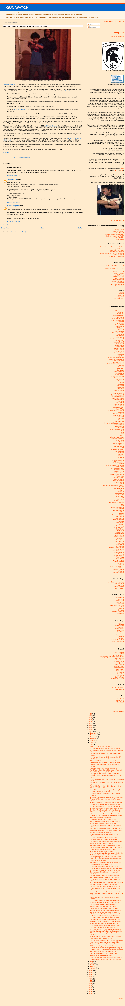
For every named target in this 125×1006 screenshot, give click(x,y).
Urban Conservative (117, 551)
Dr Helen (121, 381)
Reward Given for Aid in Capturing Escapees (103, 768)
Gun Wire (121, 418)
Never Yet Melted (118, 482)
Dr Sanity (121, 382)
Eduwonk (121, 585)
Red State (121, 512)
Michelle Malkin (119, 471)
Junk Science (119, 445)
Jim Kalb (121, 441)
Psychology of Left (118, 281)
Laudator (121, 454)
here (122, 168)
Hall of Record (119, 421)
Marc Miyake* (119, 588)
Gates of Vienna (119, 404)
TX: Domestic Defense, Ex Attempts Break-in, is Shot (106, 812)
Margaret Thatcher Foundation (114, 465)
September (93, 739)
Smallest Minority (118, 537)
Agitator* (121, 312)
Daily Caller (120, 368)
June (92, 744)
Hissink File (120, 632)
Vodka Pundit (120, 558)
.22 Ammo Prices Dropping (98, 860)
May (91, 961)
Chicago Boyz (119, 600)
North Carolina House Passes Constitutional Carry (105, 942)
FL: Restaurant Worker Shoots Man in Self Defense (105, 959)
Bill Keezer (120, 328)
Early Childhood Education (115, 582)
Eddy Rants (120, 389)
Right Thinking (119, 518)
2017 (90, 731)
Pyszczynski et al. (118, 298)
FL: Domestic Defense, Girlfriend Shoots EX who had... (106, 802)
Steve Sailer (120, 540)
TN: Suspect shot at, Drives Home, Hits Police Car (105, 814)
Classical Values (119, 348)
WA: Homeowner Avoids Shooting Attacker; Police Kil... (106, 853)
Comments (92, 27)
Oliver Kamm (120, 671)
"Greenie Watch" (119, 237)
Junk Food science (118, 443)
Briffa (122, 653)
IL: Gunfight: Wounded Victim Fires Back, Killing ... (105, 855)
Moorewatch (120, 476)
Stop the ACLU (119, 541)
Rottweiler (121, 524)
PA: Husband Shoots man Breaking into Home (104, 944)
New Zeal (121, 484)
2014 (90, 974)
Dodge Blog (120, 379)
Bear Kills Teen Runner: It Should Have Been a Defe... (106, 830)
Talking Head (120, 544)
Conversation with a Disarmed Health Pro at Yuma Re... (107, 847)
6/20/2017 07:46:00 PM (13, 175)
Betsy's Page (120, 326)
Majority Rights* (119, 666)
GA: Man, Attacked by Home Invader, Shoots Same (105, 929)
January (92, 968)
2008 (90, 986)
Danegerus (120, 370)
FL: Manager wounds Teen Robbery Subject (103, 849)
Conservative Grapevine (116, 359)
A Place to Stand (118, 689)
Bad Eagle (120, 323)
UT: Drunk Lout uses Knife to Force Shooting (103, 819)
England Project (119, 658)
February (93, 966)
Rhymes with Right (118, 515)
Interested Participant (117, 438)
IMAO (122, 431)
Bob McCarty (120, 336)
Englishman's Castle (117, 678)
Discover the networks (117, 376)
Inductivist (121, 434)
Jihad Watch (120, 440)
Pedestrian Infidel (118, 498)
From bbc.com (69, 91)
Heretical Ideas (119, 424)
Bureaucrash (120, 343)
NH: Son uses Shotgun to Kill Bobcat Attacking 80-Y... (106, 757)
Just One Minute (119, 446)
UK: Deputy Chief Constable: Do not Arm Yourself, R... (106, 875)
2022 (90, 721)
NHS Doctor (120, 669)
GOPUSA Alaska (118, 413)
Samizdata (120, 674)
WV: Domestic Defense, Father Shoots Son (103, 951)
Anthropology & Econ (117, 318)
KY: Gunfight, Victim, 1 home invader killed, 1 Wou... (106, 761)
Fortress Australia (118, 628)
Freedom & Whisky (118, 688)
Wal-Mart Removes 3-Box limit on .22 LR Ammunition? (106, 940)
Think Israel (120, 702)
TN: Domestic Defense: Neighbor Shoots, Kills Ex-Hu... (106, 841)
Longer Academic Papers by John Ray (112, 247)
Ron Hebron (120, 523)
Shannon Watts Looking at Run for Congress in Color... (106, 892)
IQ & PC (121, 663)
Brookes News (119, 625)
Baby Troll (121, 321)
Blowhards (120, 334)
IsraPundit (120, 699)
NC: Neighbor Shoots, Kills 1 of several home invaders (106, 759)
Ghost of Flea (119, 409)
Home (42, 228)
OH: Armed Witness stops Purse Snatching (103, 904)
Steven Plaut (120, 700)
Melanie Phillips (119, 667)
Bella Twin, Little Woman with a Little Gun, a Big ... (105, 927)
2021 (90, 723)
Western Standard (118, 561)
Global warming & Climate (116, 410)
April (91, 963)
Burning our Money (118, 655)
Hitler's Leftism (119, 426)
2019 (90, 727)
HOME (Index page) (117, 36)
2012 (90, 978)
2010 (90, 982)
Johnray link (120, 248)
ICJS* (122, 633)
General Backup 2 (118, 254)
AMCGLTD (120, 314)
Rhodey (121, 513)
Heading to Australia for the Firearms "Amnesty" (104, 773)
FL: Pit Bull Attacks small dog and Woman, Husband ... (106, 936)
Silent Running (119, 535)
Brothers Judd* (119, 340)
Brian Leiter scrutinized (117, 339)
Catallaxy (121, 627)
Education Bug (119, 583)
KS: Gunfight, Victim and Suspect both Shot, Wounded (106, 882)
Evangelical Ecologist (117, 396)
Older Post (79, 228)
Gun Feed (121, 417)
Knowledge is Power (117, 449)
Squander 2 (120, 538)
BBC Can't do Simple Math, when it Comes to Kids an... (107, 828)
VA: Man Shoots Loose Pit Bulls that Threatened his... (106, 931)
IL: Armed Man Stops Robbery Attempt (101, 851)
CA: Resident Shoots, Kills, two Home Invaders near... (106, 788)
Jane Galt (121, 607)
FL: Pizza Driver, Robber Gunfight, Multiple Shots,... (105, 916)
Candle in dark (119, 345)
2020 (90, 725)
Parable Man (120, 494)
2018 (90, 729)
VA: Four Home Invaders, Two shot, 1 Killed (103, 906)
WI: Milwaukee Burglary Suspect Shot (101, 946)
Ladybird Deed (119, 451)
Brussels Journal (118, 342)
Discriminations (119, 378)
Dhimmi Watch (119, 374)
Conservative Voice (118, 362)
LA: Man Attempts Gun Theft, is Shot (101, 938)
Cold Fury (121, 356)
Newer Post (5, 228)
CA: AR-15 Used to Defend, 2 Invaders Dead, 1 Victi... (106, 886)
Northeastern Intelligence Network (113, 485)
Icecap (122, 432)
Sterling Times (119, 677)
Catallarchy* (120, 346)
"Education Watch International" (114, 234)
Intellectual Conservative (116, 437)
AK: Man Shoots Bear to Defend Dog (101, 832)
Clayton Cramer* (118, 350)
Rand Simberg (119, 508)
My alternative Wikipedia (116, 256)
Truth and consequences (116, 547)
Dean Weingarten (13, 206)
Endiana (121, 392)
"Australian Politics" (118, 233)
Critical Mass (120, 365)
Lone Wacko (120, 456)
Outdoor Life (120, 491)
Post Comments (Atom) (18, 232)
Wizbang (121, 571)
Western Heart (119, 239)
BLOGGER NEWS (118, 332)
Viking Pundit (120, 557)
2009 (90, 984)
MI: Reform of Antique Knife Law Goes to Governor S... (106, 808)
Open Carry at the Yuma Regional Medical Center (105, 925)
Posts (90, 24)
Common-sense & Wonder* (115, 357)
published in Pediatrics (20, 109)
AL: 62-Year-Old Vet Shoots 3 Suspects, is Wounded (106, 770)
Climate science (119, 353)
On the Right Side (118, 488)
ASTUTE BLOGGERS (117, 320)
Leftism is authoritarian (117, 284)
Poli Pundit (120, 499)
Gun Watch (6, 152)
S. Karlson (120, 608)
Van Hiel (121, 293)
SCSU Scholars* (119, 527)
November (93, 735)
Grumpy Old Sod (118, 415)
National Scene (119, 479)
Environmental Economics (116, 605)
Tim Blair (121, 638)
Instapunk (121, 435)
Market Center (119, 466)
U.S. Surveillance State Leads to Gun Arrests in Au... (106, 914)
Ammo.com (120, 317)
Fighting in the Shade (117, 398)
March (92, 965)
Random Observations (117, 507)
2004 (90, 993)
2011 (90, 980)
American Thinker (118, 315)
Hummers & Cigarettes (117, 429)
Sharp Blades (119, 529)
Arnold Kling (120, 599)
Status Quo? (120, 283)
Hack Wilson (120, 420)
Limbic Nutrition (119, 664)
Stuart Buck (120, 543)
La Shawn (121, 452)
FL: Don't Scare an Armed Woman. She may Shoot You (106, 949)
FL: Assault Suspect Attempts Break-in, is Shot (104, 866)
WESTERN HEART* (117, 639)
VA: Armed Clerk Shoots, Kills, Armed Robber (103, 838)
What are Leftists (118, 279)
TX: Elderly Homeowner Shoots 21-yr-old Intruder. (105, 804)
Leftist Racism (119, 275)
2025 (90, 716)
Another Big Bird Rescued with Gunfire (101, 955)
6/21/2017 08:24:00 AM (13, 221)
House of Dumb (119, 661)
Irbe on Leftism (119, 286)
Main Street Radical (118, 460)
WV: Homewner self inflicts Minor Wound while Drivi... (106, 862)
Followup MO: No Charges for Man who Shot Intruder (106, 815)
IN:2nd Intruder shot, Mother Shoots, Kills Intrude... (105, 910)
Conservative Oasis (118, 360)
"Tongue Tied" (119, 230)
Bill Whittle (120, 563)
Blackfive (121, 329)
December (93, 733)
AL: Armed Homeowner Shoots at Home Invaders (105, 902)
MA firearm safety (118, 462)
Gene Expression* (118, 407)
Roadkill (121, 521)
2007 (90, 987)
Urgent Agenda (119, 552)
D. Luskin (121, 610)
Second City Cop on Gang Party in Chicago (103, 772)
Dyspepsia (120, 387)
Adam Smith (120, 597)
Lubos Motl (120, 457)
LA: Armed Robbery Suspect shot (100, 792)
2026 (90, 714)
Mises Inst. (120, 613)
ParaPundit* (120, 496)
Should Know (120, 532)
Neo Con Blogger (118, 480)
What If (121, 565)
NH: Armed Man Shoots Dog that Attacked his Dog (105, 748)
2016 (90, 970)
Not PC (121, 487)
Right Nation (120, 516)
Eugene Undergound (117, 395)
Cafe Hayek (120, 602)
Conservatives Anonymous (115, 364)
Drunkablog (120, 384)
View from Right (119, 555)
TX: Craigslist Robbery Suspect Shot (101, 864)
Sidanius (121, 295)
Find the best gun (118, 399)
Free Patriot (120, 403)
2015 (90, 972)
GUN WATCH (17, 8)
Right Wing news (118, 519)
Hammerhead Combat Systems (114, 423)
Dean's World (119, 373)
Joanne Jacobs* (119, 586)
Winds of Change (118, 569)
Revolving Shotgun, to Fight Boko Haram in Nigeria (105, 857)
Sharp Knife (120, 530)
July (91, 742)
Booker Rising (119, 337)
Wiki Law (121, 568)
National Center (119, 477)
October (92, 737)
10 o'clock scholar (118, 311)
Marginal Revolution (117, 611)
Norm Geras (120, 660)
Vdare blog (120, 554)
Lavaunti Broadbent (9, 84)
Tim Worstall (120, 546)
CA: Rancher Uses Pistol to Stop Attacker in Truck (105, 919)
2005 (90, 991)
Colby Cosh (120, 354)
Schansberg (120, 526)
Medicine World (119, 470)
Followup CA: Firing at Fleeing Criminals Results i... (105, 884)
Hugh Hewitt (120, 427)
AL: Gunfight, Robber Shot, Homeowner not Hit (104, 923)
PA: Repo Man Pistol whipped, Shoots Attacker (104, 908)
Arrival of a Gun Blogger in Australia (101, 746)
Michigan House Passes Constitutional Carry (103, 953)
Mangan (121, 463)
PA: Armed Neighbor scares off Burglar (101, 843)
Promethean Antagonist (116, 502)
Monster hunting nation (117, 474)
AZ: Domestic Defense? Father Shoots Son (103, 823)
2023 (90, 719)
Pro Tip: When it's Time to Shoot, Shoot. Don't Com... (106, 821)
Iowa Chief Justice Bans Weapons (100, 817)
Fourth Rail (120, 401)
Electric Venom (119, 390)
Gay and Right (119, 406)
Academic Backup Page (116, 251)
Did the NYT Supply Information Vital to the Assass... (106, 858)
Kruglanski (120, 297)
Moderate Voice (119, 473)
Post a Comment (7, 225)
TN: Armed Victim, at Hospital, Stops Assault (103, 839)
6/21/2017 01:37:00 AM (13, 202)
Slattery (121, 636)
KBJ (122, 448)
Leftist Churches (119, 273)
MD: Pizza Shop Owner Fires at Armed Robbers (104, 917)
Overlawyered (119, 493)
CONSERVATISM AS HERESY (114, 269)
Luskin (122, 459)
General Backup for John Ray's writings (112, 253)
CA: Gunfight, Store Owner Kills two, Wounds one (105, 870)
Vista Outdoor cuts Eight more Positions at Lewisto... (106, 763)
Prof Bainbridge (119, 501)
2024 (90, 718)
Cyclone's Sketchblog (117, 641)
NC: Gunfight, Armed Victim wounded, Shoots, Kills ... (106, 900)
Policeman (120, 672)
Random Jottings (118, 510)
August (92, 740)
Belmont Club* (119, 325)
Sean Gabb (120, 675)
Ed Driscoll (120, 385)
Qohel (122, 505)
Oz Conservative (118, 635)
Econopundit (120, 604)
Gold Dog (121, 412)
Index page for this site (117, 220)
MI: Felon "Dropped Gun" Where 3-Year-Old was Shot (106, 797)
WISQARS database (51, 126)
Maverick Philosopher (117, 468)
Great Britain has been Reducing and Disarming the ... (106, 790)
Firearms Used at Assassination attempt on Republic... (106, 868)
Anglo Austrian (119, 652)
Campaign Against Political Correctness (112, 657)
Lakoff (122, 292)
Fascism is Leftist (118, 276)
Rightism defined (118, 272)
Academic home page (117, 250)
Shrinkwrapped (119, 533)
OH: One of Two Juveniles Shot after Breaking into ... (106, 810)
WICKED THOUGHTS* (117, 566)
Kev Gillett (120, 630)
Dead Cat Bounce (118, 371)
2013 (90, 976)
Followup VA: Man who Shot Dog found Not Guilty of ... (106, 948)
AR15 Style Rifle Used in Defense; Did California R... (106, 877)
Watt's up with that (118, 560)
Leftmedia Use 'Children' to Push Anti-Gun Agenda (105, 806)
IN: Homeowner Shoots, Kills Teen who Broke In (104, 912)
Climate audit (120, 351)
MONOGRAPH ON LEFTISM (115, 265)
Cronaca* (121, 367)
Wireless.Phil (12, 179)
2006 (90, 989)
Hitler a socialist (119, 278)
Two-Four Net (119, 549)
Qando (122, 504)
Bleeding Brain (119, 331)
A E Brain (121, 624)
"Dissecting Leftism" (118, 231)
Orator (122, 490)
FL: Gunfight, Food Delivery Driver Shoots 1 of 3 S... (105, 786)
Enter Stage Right (118, 393)
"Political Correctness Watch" (115, 236)
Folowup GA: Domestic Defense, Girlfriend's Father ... (106, 921)
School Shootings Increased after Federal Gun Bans (106, 957)
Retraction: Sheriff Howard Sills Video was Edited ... (105, 845)
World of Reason (118, 572)
